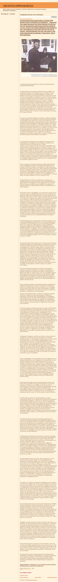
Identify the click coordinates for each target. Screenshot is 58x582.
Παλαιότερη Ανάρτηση (52, 577)
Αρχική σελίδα (38, 577)
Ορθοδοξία (29, 569)
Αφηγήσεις (25, 569)
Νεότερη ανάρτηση (24, 577)
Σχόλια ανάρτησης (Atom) (31, 580)
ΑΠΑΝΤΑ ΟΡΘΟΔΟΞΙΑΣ (18, 5)
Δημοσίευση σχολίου (24, 575)
